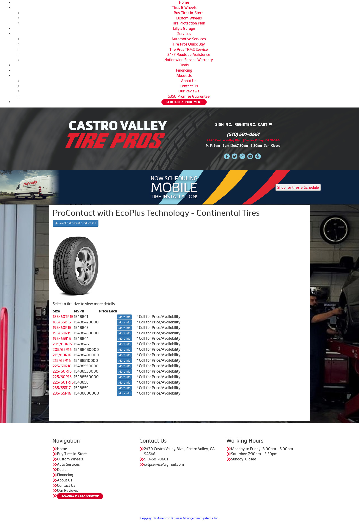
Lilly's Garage (184, 28)
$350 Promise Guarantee (189, 96)
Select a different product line (75, 223)
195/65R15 (62, 338)
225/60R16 (62, 371)
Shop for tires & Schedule (298, 187)
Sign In (223, 124)
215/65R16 (62, 360)
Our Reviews (188, 91)
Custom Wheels (189, 18)
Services (184, 34)
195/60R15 (62, 327)
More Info (124, 317)
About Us (184, 75)
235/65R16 (62, 393)
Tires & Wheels (184, 7)
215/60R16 (62, 355)
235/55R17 (62, 388)
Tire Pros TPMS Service (188, 49)
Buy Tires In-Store (189, 13)
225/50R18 (62, 366)
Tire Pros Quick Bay (189, 44)
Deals (184, 65)
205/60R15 (62, 344)
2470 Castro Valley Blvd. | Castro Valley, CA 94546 (243, 140)
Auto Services (68, 464)
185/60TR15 (63, 316)
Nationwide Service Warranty (188, 60)
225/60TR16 (63, 382)
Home (184, 2)
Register (245, 124)
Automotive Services (188, 39)
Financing (184, 70)
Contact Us (189, 86)
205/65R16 (62, 349)
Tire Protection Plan (188, 23)
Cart (265, 124)
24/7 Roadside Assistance (188, 54)
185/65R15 (62, 322)
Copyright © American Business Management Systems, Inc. (179, 518)
